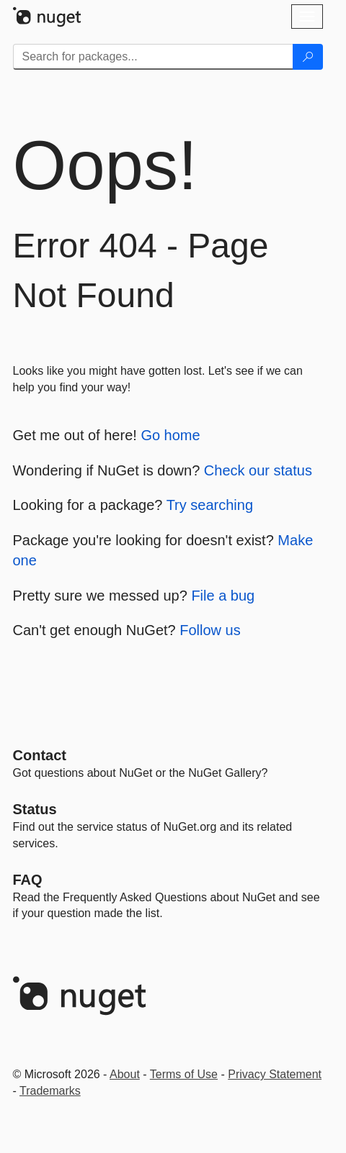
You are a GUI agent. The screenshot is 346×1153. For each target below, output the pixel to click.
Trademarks (50, 1091)
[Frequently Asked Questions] (28, 880)
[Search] (308, 57)
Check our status (258, 470)
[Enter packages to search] (153, 57)
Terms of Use (184, 1074)
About (125, 1074)
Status (35, 809)
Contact (39, 755)
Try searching (210, 505)
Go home (170, 435)
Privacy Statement (274, 1074)
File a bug (222, 595)
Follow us (209, 630)
